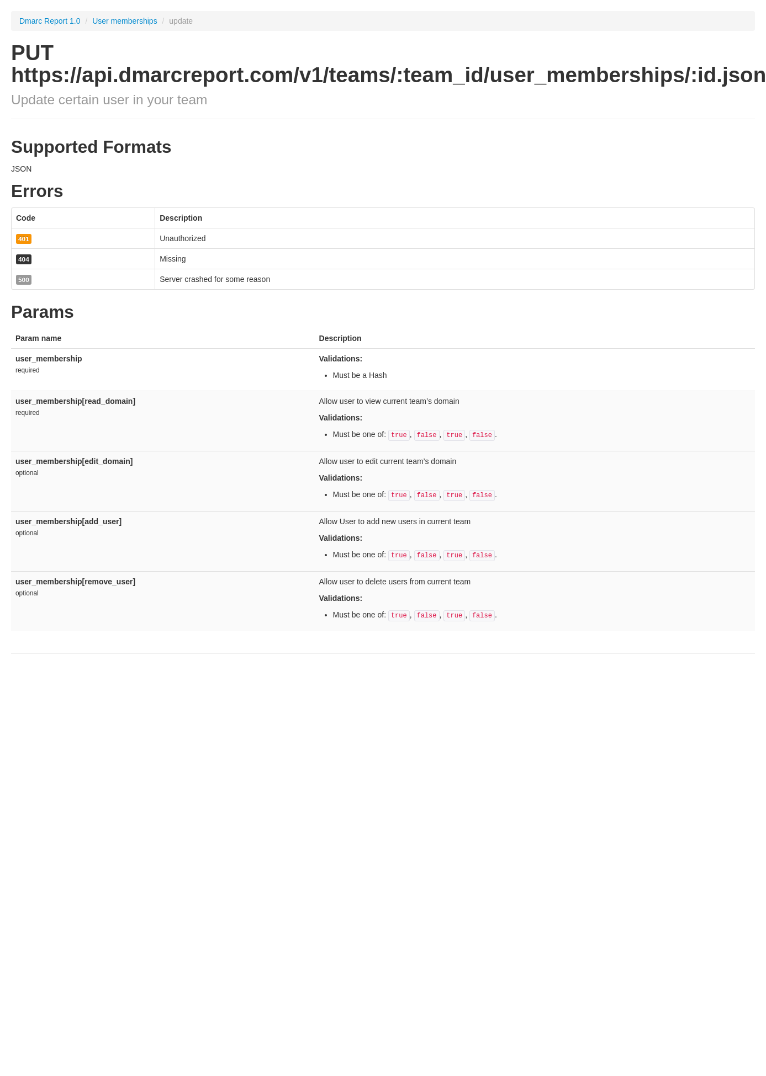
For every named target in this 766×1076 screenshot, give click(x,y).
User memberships (125, 21)
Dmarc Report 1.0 (49, 21)
